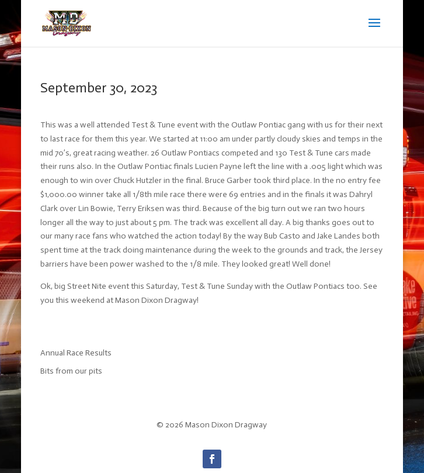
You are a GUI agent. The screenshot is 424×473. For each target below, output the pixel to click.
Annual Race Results (76, 353)
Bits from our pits (71, 371)
